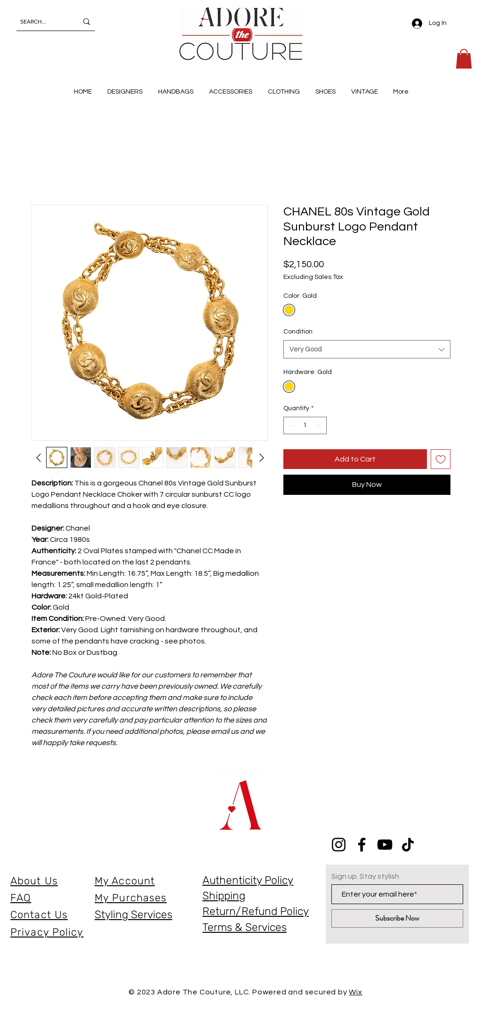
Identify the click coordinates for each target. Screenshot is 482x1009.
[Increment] (319, 425)
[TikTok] (408, 844)
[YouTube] (385, 844)
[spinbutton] (305, 425)
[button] (464, 59)
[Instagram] (338, 844)
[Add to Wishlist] (440, 459)
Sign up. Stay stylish (365, 876)
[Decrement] (291, 425)
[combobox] (366, 349)
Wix (355, 992)
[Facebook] (362, 844)
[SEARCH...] (42, 22)
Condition (298, 331)
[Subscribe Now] (397, 918)
